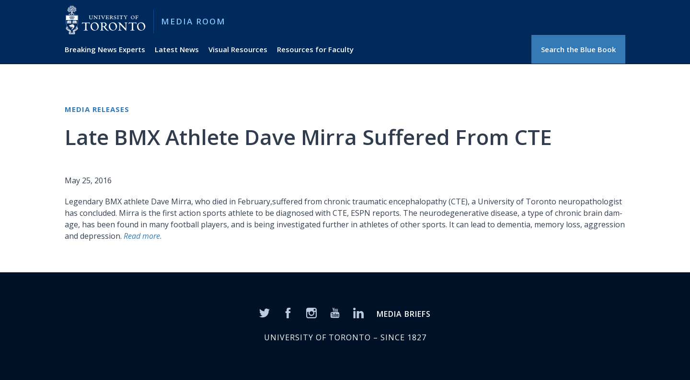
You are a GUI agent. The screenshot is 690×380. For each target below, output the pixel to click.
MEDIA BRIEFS (404, 314)
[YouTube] (335, 312)
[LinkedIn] (358, 312)
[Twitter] (264, 312)
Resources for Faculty (315, 49)
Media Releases (97, 109)
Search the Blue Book (578, 49)
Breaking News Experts (105, 49)
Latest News (177, 49)
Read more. (143, 236)
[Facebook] (288, 312)
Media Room (193, 21)
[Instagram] (311, 312)
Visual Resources (237, 49)
